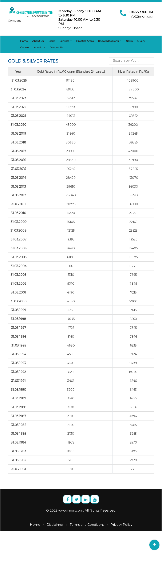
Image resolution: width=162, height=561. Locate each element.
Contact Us (42, 47)
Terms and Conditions (87, 525)
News (128, 40)
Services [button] (64, 40)
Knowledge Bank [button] (108, 40)
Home (23, 40)
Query (140, 40)
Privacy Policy (121, 525)
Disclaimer (55, 525)
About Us (37, 40)
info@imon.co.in (141, 16)
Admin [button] (24, 47)
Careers (153, 40)
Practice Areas (84, 40)
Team (51, 40)
